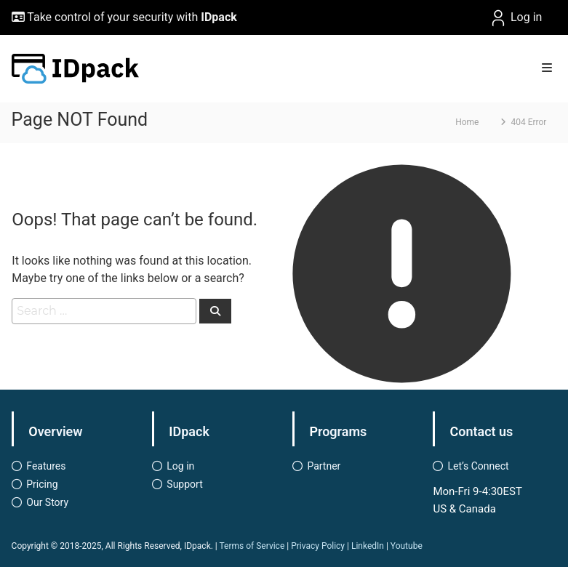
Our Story (47, 502)
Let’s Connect (477, 466)
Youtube (407, 546)
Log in (515, 18)
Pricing (41, 484)
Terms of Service (252, 546)
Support (184, 484)
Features (45, 466)
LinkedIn (367, 546)
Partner (323, 466)
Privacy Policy (318, 546)
